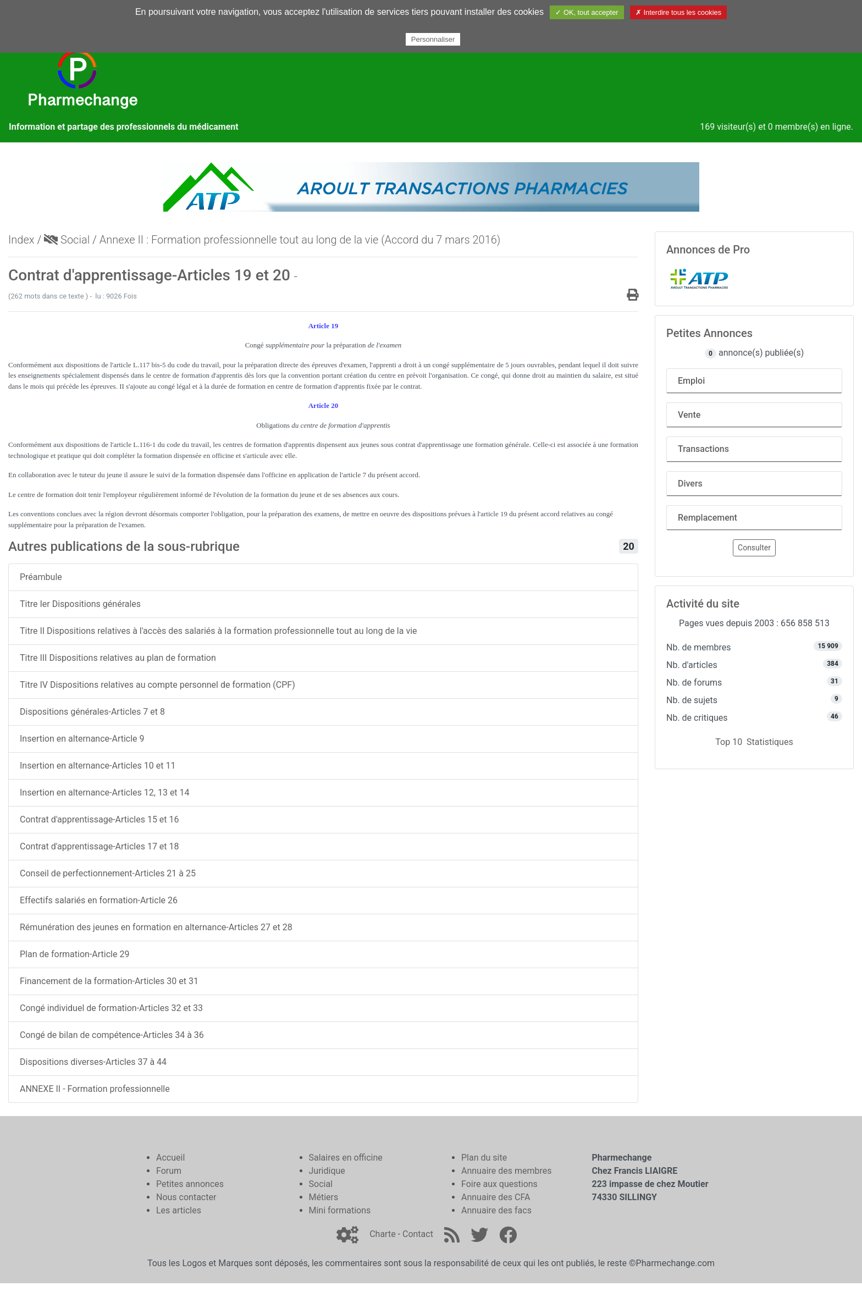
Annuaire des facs (496, 1210)
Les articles (178, 1210)
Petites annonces (190, 1184)
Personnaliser (433, 39)
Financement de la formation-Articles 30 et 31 (109, 981)
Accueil (170, 1157)
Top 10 (728, 742)
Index (21, 239)
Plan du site (484, 1157)
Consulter (754, 547)
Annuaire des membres (506, 1171)
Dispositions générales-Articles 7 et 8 (92, 711)
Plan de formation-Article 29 (74, 954)
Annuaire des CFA (495, 1197)
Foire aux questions (499, 1184)
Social (67, 239)
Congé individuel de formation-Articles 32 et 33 (111, 1008)
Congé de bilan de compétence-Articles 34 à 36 (112, 1035)
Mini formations (340, 1210)
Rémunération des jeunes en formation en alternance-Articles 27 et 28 (156, 927)
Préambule (41, 577)
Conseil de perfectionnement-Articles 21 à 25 (108, 873)
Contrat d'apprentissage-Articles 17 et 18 (99, 846)
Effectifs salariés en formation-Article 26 (99, 900)
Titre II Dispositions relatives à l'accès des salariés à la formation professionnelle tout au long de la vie (218, 631)
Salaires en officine (346, 1157)
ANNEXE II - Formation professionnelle (95, 1089)
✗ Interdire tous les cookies (678, 12)
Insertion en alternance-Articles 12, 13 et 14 (105, 792)
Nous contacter (186, 1197)
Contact (417, 1234)
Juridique (327, 1171)
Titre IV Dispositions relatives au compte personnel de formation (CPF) (157, 685)
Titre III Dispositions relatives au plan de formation (118, 658)
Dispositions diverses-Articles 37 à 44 (93, 1062)
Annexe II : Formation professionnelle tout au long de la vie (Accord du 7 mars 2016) (300, 239)
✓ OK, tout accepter (586, 12)
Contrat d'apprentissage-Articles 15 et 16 (99, 819)
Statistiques (770, 742)
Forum (168, 1171)
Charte (382, 1234)
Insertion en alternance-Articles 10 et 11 (97, 765)
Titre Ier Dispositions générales (80, 604)
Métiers (324, 1197)
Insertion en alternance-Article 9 (82, 738)
